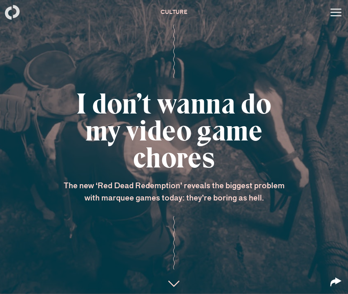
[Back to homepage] (12, 12)
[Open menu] (335, 12)
